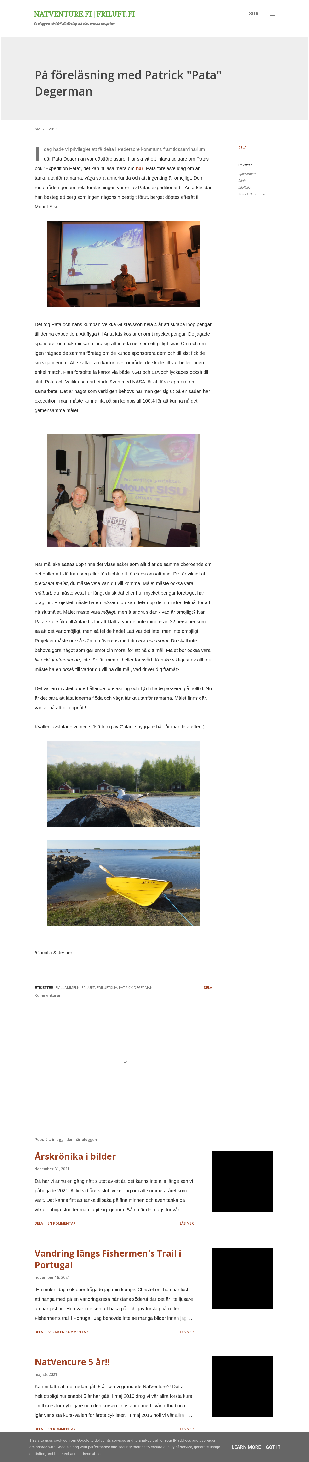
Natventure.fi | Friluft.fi (84, 14)
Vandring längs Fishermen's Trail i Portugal (108, 1259)
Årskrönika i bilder (75, 1156)
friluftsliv (244, 187)
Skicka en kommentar (68, 1331)
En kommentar (61, 1223)
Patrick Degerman (251, 194)
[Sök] (254, 14)
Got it (273, 1447)
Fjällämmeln (247, 174)
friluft (242, 181)
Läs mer (187, 1223)
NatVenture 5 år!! (72, 1362)
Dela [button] (242, 147)
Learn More (246, 1447)
